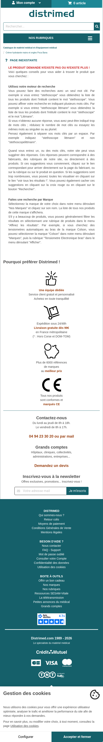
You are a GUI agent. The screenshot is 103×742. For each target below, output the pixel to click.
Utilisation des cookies (51, 567)
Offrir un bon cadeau (51, 580)
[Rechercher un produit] (48, 26)
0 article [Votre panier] (77, 3)
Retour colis (51, 519)
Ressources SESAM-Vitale (51, 593)
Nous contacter (51, 545)
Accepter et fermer (77, 737)
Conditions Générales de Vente (51, 528)
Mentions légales (51, 532)
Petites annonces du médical (51, 602)
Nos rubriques (51, 589)
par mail (67, 436)
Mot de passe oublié (51, 554)
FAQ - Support (51, 550)
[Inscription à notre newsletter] (40, 491)
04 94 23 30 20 (41, 436)
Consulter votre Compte (51, 558)
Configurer (25, 737)
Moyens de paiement (51, 523)
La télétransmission (51, 597)
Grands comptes (51, 606)
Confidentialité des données (51, 562)
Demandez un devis (51, 466)
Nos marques (51, 584)
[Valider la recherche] (97, 26)
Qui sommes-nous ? (51, 515)
